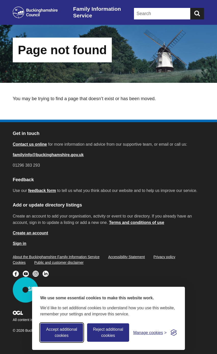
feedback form (42, 190)
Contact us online (30, 144)
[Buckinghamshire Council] (35, 12)
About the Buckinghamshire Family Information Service (56, 257)
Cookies (19, 262)
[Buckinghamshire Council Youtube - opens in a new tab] (28, 273)
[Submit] (197, 13)
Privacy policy (164, 257)
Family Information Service (97, 12)
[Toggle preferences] (150, 332)
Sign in (19, 243)
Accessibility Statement (126, 257)
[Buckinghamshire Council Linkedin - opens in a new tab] (47, 273)
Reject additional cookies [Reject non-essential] (108, 332)
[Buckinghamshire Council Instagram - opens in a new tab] (38, 273)
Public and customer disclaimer (59, 262)
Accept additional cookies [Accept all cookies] (61, 332)
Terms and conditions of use (136, 222)
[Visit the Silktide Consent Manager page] (174, 332)
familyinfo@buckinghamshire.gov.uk (48, 155)
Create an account (30, 233)
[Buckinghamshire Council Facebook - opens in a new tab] (18, 273)
